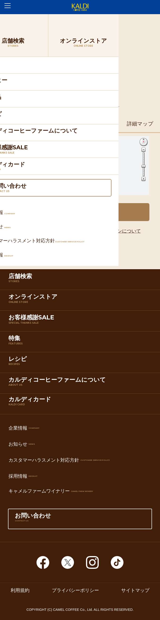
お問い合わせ (80, 520)
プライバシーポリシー (75, 590)
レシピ (81, 363)
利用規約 (20, 590)
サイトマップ (135, 590)
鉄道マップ (60, 124)
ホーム (14, 20)
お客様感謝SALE (81, 322)
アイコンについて (122, 231)
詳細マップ (140, 124)
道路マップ (100, 124)
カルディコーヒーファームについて (81, 384)
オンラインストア (81, 301)
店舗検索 (81, 280)
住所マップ (20, 124)
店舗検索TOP (42, 20)
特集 (81, 342)
